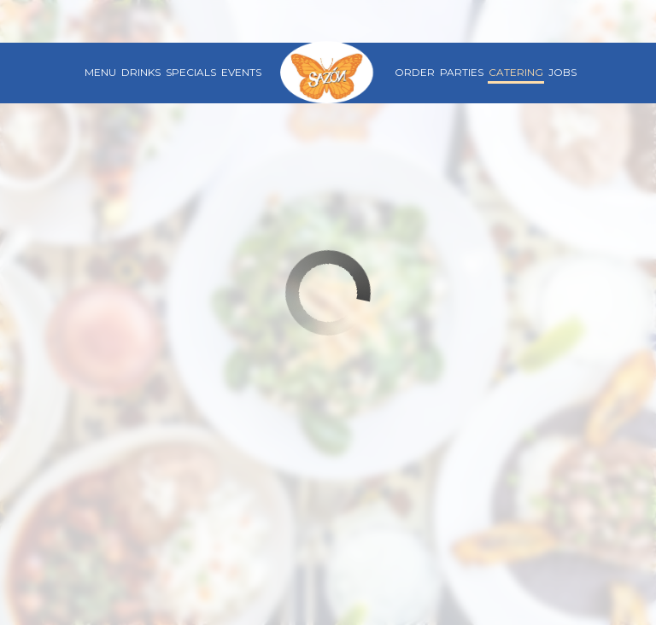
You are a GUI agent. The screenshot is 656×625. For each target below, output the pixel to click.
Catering (516, 72)
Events (241, 72)
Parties (461, 72)
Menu (100, 72)
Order (415, 72)
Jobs (562, 72)
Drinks (141, 72)
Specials (191, 72)
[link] (328, 72)
